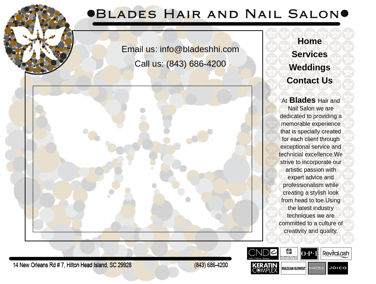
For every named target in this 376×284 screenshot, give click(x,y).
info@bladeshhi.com (199, 49)
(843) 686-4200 (196, 64)
